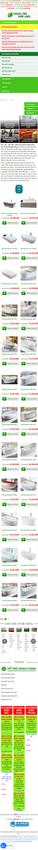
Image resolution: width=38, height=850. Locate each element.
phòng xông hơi (23, 838)
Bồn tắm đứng (7, 68)
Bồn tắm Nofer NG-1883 (9, 565)
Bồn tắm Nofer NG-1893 (9, 495)
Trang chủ (3, 100)
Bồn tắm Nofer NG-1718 (9, 354)
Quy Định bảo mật (6, 699)
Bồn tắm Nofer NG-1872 (9, 530)
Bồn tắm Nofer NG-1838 (28, 565)
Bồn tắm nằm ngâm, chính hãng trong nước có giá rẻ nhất (18, 37)
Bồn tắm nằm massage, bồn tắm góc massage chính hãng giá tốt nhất (17, 32)
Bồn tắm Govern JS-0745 (28, 213)
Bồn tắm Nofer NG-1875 (28, 460)
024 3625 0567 (8, 734)
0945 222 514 (8, 751)
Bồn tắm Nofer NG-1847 (9, 389)
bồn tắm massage (13, 838)
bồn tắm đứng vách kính (30, 836)
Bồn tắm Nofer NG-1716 (9, 319)
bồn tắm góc (23, 172)
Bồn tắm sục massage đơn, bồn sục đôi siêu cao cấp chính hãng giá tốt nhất (18, 48)
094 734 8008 (26, 3)
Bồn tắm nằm (6, 58)
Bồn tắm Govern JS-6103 (9, 284)
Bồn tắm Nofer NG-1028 (28, 284)
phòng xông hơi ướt (9, 839)
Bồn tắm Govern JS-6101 (28, 248)
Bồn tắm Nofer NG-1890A (28, 530)
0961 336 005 (33, 732)
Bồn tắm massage (8, 64)
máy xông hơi (19, 839)
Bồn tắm (11, 100)
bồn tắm (20, 836)
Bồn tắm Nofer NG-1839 (28, 354)
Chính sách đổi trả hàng (7, 674)
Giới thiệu (3, 685)
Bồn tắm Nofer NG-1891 (9, 600)
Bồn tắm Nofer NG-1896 (28, 319)
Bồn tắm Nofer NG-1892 (9, 424)
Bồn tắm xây (6, 74)
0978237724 (27, 6)
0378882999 (10, 8)
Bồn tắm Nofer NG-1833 (28, 600)
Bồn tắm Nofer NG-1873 (28, 424)
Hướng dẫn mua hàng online (9, 696)
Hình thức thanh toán (7, 688)
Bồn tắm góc (6, 61)
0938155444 (9, 4)
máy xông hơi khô (29, 839)
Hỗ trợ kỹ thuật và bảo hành (9, 692)
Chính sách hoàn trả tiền (8, 677)
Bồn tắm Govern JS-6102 (9, 248)
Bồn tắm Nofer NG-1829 (28, 389)
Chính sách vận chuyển (7, 681)
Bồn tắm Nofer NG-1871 (28, 495)
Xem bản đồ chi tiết (3, 789)
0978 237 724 (11, 6)
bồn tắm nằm (13, 172)
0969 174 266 (4, 3)
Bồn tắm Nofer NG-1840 (9, 460)
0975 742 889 (17, 1)
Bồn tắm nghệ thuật (8, 71)
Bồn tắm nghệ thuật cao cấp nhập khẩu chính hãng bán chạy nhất (17, 43)
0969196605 (26, 8)
